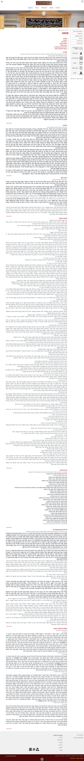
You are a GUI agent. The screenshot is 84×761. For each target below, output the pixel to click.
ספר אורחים (79, 41)
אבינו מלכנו (63, 45)
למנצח (65, 40)
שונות (61, 750)
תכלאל (37, 8)
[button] (2, 1)
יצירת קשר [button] (2, 22)
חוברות (60, 742)
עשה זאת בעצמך (78, 36)
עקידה (65, 38)
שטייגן (51, 8)
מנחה (65, 33)
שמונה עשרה (63, 44)
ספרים (60, 737)
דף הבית (58, 8)
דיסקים (60, 747)
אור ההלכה (44, 8)
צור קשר (30, 8)
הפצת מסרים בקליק (78, 738)
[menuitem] (57, 7)
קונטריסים (59, 740)
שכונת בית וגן (79, 43)
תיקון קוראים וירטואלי (77, 31)
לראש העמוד (9, 123)
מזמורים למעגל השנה (61, 49)
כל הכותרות (79, 33)
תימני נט (80, 38)
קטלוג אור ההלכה (57, 735)
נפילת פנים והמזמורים (60, 47)
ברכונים (60, 745)
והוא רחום (64, 42)
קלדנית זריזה (80, 735)
